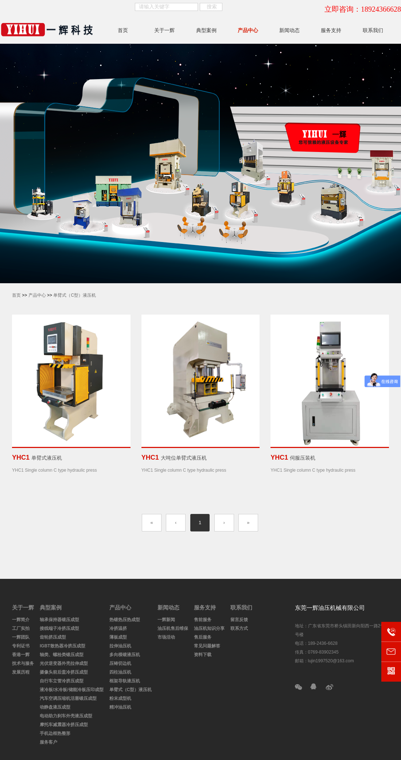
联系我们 (373, 30)
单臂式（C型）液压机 (74, 295)
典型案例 (206, 30)
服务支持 (331, 30)
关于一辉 (164, 30)
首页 (123, 30)
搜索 (212, 6)
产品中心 (248, 30)
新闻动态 (289, 30)
